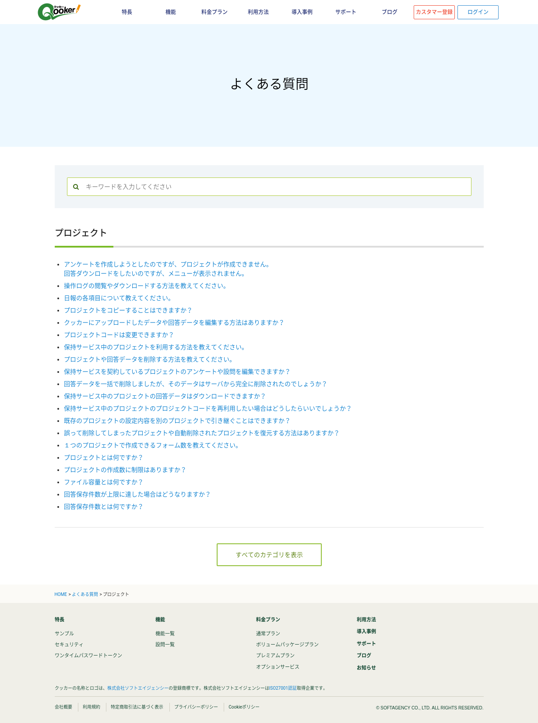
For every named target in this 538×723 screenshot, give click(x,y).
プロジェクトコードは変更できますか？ (119, 334)
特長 (127, 12)
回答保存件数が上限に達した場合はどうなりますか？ (137, 494)
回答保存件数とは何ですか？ (104, 506)
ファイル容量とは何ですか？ (104, 482)
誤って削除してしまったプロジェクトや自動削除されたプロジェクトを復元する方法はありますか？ (202, 432)
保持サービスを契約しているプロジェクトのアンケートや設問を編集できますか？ (177, 371)
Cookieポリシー (244, 707)
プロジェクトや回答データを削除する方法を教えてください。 (150, 359)
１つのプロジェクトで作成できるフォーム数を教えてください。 (153, 445)
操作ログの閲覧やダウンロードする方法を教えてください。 (146, 285)
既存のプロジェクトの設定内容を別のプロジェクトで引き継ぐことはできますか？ (177, 420)
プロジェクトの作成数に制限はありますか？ (125, 469)
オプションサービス (277, 667)
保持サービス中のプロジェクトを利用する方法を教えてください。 (156, 347)
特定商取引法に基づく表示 (137, 707)
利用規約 (91, 707)
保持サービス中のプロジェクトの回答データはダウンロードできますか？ (165, 396)
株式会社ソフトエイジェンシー (138, 688)
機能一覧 (165, 634)
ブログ (389, 12)
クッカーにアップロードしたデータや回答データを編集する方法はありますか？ (174, 322)
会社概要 (63, 707)
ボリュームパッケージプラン (287, 645)
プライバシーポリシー (196, 707)
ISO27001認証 (283, 688)
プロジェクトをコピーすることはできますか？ (128, 310)
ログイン (478, 12)
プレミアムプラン (275, 656)
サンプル (64, 634)
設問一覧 (165, 645)
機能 (170, 12)
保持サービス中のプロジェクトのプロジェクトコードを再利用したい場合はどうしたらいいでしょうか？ (208, 408)
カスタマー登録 (434, 12)
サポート (345, 12)
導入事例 (302, 12)
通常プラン (268, 634)
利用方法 (258, 12)
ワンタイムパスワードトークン (88, 656)
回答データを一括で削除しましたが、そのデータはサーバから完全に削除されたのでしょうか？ (195, 383)
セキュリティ (69, 645)
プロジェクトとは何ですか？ (104, 457)
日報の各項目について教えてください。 (119, 297)
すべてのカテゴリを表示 (269, 554)
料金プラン (214, 12)
